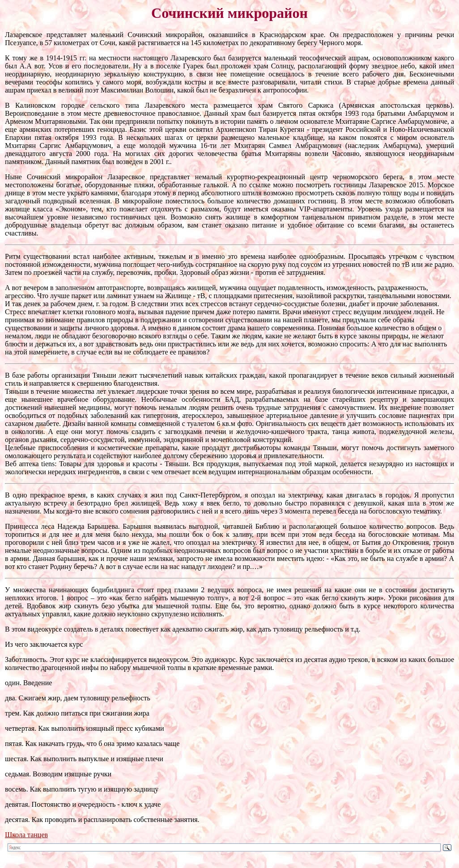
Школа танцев (26, 835)
